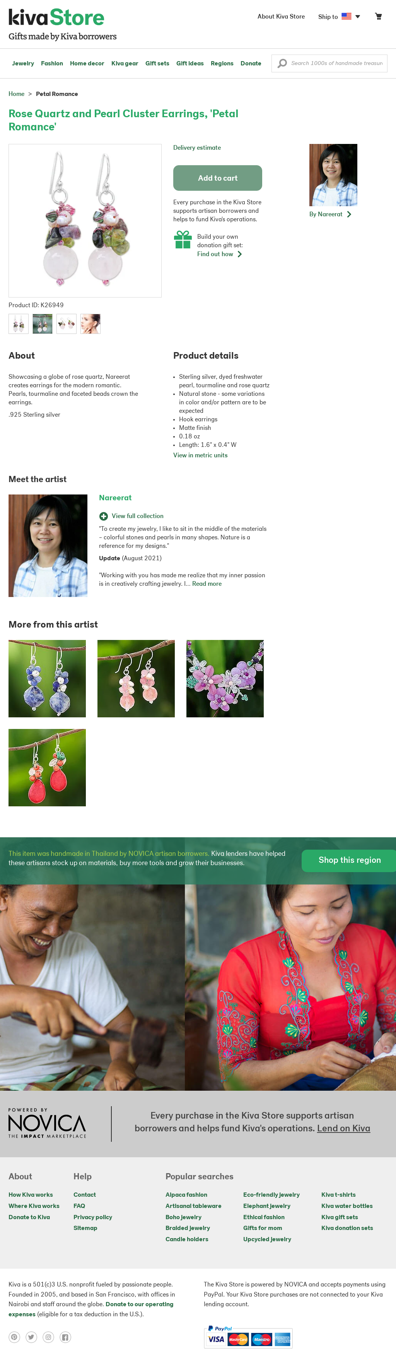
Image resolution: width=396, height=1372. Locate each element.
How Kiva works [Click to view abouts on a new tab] (31, 1195)
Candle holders (187, 1240)
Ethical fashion (264, 1218)
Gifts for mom (262, 1228)
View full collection (131, 516)
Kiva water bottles (347, 1206)
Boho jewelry (183, 1218)
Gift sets (157, 64)
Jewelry (23, 64)
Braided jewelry (188, 1228)
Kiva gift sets (339, 1218)
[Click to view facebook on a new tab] (67, 1337)
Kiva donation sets (347, 1228)
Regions (222, 64)
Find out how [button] (220, 254)
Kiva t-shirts (338, 1195)
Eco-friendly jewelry (271, 1195)
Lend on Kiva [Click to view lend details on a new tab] (343, 1129)
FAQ (79, 1206)
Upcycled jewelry (267, 1240)
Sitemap (85, 1228)
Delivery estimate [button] (197, 148)
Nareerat (115, 498)
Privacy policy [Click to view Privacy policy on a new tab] (92, 1218)
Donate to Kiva (29, 1218)
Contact (84, 1195)
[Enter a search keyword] (329, 63)
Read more (207, 584)
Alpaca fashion (186, 1195)
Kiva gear (124, 64)
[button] (282, 65)
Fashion (52, 64)
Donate (251, 64)
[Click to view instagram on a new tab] (51, 1337)
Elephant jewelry (266, 1206)
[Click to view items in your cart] (378, 18)
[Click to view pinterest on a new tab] (17, 1337)
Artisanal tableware (194, 1206)
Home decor (87, 64)
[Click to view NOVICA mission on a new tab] (47, 1124)
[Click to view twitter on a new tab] (34, 1337)
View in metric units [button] (200, 456)
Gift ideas (190, 64)
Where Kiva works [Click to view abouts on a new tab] (34, 1206)
